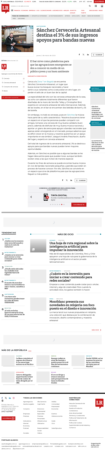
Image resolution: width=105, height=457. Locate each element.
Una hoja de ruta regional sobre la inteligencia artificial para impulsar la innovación (74, 246)
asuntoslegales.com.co (9, 443)
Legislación (20, 372)
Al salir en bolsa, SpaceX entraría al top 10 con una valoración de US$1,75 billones (15, 313)
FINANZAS (17, 10)
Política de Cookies (75, 422)
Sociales (26, 433)
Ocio (53, 423)
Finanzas (26, 416)
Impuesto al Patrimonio (39, 16)
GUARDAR (97, 55)
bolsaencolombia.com (75, 443)
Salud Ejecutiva (57, 428)
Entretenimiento (10, 252)
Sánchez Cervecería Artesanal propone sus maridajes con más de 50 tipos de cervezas (97, 112)
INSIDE (101, 10)
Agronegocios (28, 401)
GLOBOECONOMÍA (46, 10)
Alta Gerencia (41, 401)
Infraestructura (42, 421)
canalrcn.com (48, 446)
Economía (55, 408)
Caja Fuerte (41, 404)
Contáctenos (73, 410)
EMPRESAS (32, 10)
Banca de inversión (94, 16)
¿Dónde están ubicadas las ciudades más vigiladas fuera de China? (14, 271)
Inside (53, 421)
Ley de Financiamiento (56, 16)
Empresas (26, 413)
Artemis (67, 16)
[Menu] (12, 10)
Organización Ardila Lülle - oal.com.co (96, 444)
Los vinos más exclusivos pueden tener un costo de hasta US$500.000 (15, 299)
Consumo (26, 408)
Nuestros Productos (75, 408)
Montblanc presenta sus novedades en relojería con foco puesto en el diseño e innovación (73, 305)
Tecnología (8, 266)
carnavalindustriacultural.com (32, 446)
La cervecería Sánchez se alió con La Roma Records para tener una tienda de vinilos (98, 145)
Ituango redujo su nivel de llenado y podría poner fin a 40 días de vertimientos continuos (59, 362)
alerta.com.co (6, 448)
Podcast (26, 428)
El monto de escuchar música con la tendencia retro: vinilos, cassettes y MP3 (15, 285)
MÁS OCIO (95, 330)
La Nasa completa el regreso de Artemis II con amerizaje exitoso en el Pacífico (24, 361)
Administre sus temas (10, 97)
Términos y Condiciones (77, 415)
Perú (14, 18)
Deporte (89, 356)
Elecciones (21, 18)
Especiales (40, 413)
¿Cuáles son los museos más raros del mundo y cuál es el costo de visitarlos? (14, 244)
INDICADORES (93, 10)
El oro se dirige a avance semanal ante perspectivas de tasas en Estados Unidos (59, 379)
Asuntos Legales (28, 404)
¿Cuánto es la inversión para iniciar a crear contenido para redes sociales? (14, 258)
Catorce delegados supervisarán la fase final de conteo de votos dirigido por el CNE (24, 379)
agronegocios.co (24, 443)
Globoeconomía (57, 416)
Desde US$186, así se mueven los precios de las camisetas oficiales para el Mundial (94, 362)
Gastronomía (9, 294)
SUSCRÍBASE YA (78, 204)
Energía (53, 356)
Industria (8, 308)
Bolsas (53, 372)
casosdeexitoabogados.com (11, 446)
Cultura (7, 238)
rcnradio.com (59, 446)
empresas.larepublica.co (40, 443)
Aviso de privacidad (75, 413)
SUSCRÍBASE (99, 1)
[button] (30, 197)
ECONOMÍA (24, 10)
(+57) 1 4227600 (7, 411)
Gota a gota (76, 16)
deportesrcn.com (18, 448)
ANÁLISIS (66, 10)
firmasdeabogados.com (58, 443)
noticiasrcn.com (71, 446)
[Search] (89, 6)
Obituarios (40, 423)
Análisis (54, 401)
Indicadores (27, 421)
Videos (39, 433)
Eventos (54, 413)
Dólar (83, 16)
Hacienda (19, 356)
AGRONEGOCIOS (57, 10)
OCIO (38, 10)
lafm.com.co (82, 446)
